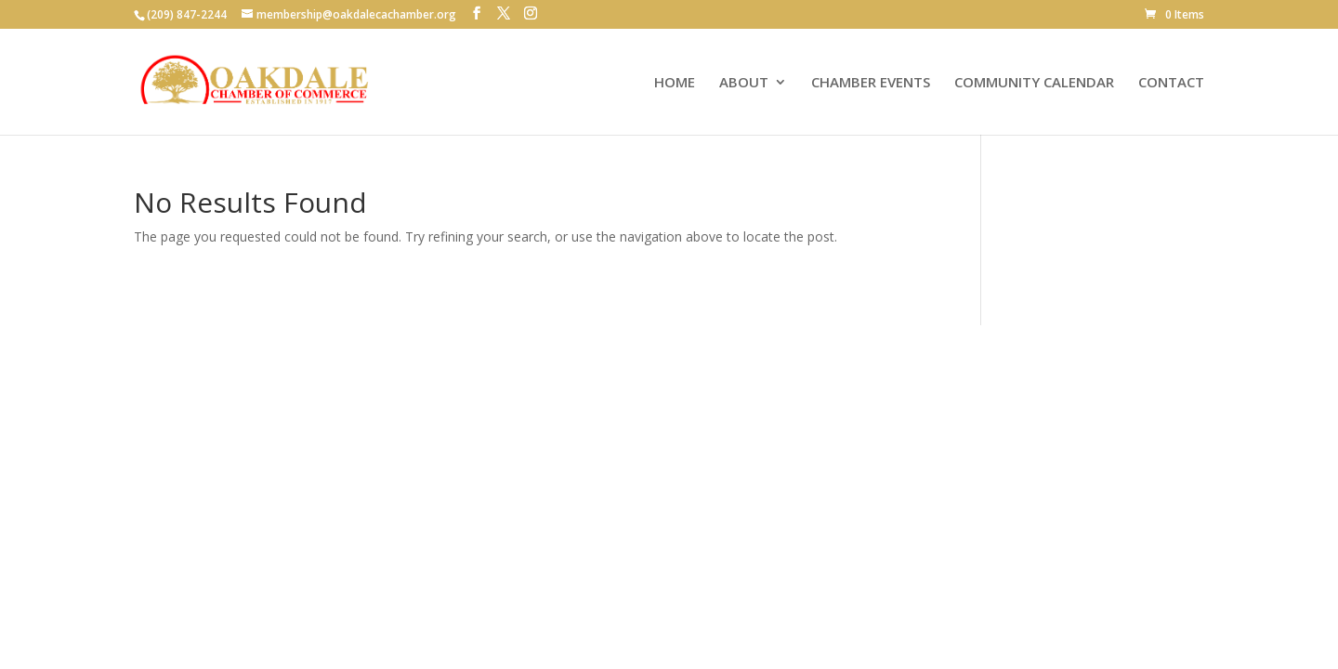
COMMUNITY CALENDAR (1034, 83)
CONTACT (1171, 83)
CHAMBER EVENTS (870, 83)
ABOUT (743, 83)
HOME (674, 83)
